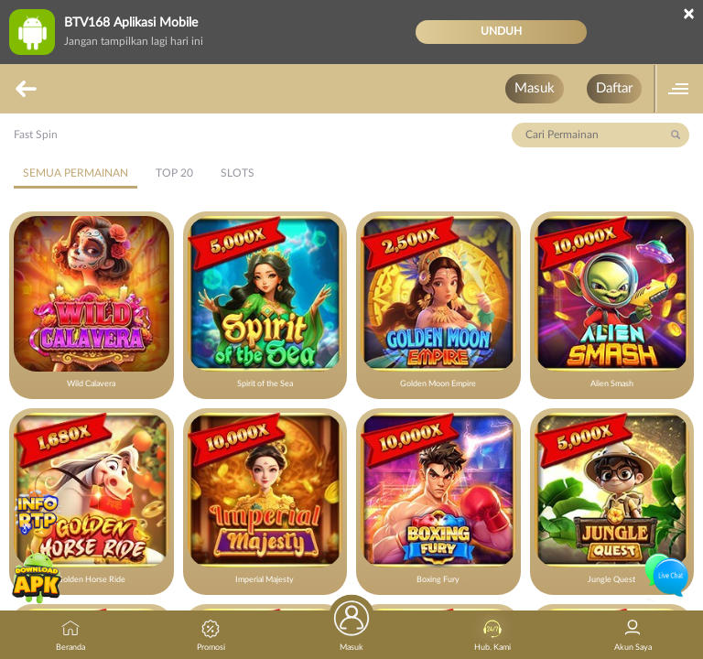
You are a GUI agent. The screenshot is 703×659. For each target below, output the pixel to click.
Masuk (534, 88)
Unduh (501, 31)
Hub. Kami (492, 636)
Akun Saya (633, 636)
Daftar (614, 88)
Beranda (70, 636)
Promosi (211, 636)
